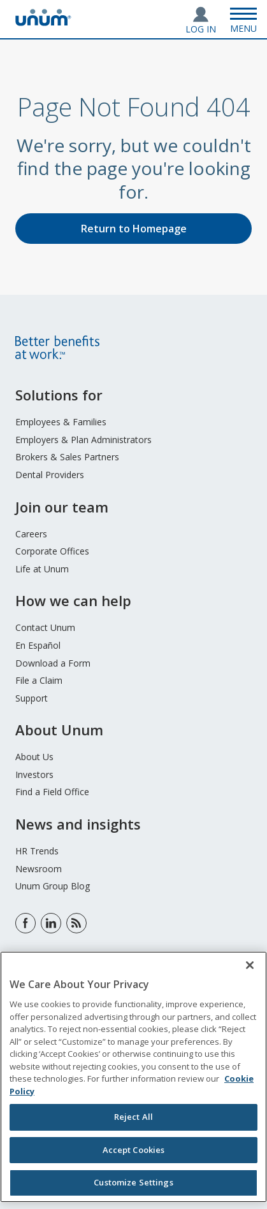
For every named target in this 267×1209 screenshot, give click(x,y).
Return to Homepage (134, 229)
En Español (38, 645)
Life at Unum (42, 569)
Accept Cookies (134, 1150)
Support (31, 698)
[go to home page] (43, 22)
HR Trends (37, 851)
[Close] (250, 965)
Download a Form (52, 663)
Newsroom (38, 869)
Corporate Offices (52, 551)
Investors (34, 774)
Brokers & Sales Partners (67, 457)
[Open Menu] (243, 19)
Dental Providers (49, 475)
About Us (34, 757)
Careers (31, 534)
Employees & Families (60, 422)
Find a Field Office (52, 792)
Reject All (133, 1116)
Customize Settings (133, 1182)
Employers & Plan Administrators (83, 440)
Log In (200, 29)
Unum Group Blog (52, 886)
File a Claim (38, 680)
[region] (133, 1077)
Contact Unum (45, 627)
